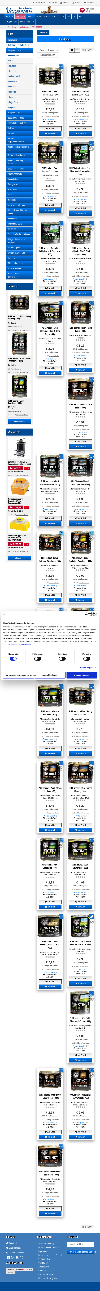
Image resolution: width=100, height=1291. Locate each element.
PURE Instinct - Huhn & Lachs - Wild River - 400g (19, 360)
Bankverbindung (44, 1270)
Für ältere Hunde (14, 268)
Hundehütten (13, 179)
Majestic (12, 66)
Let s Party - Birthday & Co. (18, 45)
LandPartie (13, 71)
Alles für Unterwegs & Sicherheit (16, 162)
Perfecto (12, 92)
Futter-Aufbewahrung (16, 155)
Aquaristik (47, 16)
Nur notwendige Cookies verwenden (19, 675)
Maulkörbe (12, 200)
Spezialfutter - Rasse (16, 118)
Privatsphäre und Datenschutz (49, 1247)
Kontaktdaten (12, 1243)
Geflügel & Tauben (11, 22)
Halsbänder (12, 189)
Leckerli (11, 133)
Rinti (11, 97)
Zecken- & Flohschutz (16, 205)
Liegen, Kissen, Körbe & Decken (17, 212)
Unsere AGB (43, 1263)
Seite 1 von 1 (87, 50)
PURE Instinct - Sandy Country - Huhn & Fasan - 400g (50, 944)
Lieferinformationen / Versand (50, 1255)
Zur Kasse (66, 3)
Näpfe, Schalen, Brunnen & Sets (18, 148)
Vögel (74, 16)
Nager (80, 16)
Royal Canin (13, 102)
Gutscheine (30, 16)
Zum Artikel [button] (50, 128)
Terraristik (55, 16)
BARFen (11, 128)
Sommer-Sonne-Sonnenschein (14, 275)
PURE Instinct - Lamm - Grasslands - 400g (17, 402)
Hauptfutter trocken (15, 112)
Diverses (11, 258)
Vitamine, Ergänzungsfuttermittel (17, 140)
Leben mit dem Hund (16, 169)
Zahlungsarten (43, 1267)
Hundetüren (12, 218)
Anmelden (90, 3)
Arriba (11, 61)
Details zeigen (86, 668)
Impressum (42, 1251)
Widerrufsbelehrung (46, 1243)
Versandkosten (44, 1259)
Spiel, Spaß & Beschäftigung (19, 234)
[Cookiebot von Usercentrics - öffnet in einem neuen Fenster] (86, 614)
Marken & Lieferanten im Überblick (82, 1252)
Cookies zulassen (82, 675)
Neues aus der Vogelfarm (48, 1278)
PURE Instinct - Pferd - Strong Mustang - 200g (19, 317)
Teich (28, 22)
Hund (62, 16)
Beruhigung (12, 40)
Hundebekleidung (15, 224)
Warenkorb (50, 134)
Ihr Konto (78, 3)
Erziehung (12, 229)
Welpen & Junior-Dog (16, 253)
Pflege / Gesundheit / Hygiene (16, 241)
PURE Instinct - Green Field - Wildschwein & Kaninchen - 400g (80, 171)
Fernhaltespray (14, 247)
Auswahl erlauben (50, 675)
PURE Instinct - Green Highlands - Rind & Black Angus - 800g (80, 251)
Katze (68, 16)
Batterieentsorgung (45, 1274)
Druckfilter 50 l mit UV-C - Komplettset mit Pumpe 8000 (19, 463)
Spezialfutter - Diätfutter (17, 123)
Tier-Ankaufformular (15, 1252)
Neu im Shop (9, 16)
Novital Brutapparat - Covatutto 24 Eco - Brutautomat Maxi (16, 501)
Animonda (13, 81)
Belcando (12, 86)
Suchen (54, 3)
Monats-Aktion (20, 16)
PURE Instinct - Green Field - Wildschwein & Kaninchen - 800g (50, 251)
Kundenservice (41, 3)
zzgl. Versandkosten (54, 116)
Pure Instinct (14, 55)
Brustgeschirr (13, 184)
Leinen (10, 194)
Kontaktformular (13, 1248)
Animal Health (14, 76)
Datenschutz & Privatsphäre (20, 644)
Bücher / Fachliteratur (16, 263)
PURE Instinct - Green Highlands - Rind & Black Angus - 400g (50, 331)
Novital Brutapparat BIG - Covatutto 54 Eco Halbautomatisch (17, 537)
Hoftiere (22, 22)
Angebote (14, 432)
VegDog (12, 107)
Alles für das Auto (15, 174)
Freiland (38, 16)
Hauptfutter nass (23, 27)
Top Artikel (13, 286)
